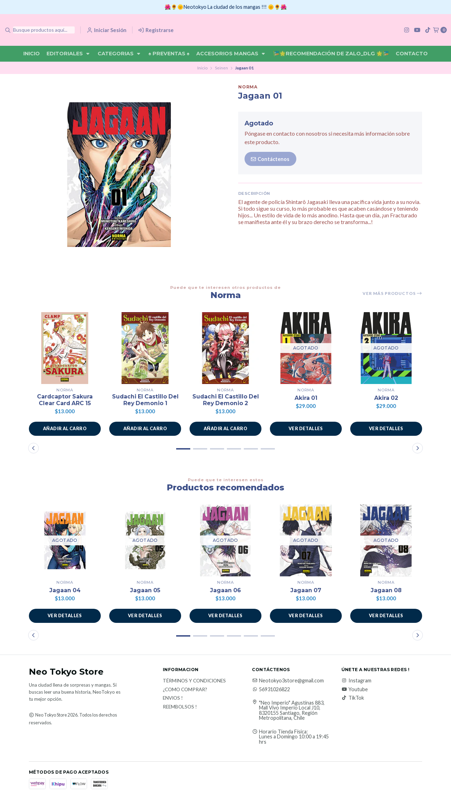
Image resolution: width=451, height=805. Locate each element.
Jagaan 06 (225, 591)
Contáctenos (269, 159)
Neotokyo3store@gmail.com (288, 681)
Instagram (356, 681)
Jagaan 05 (145, 591)
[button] (65, 429)
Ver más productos (392, 293)
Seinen (221, 68)
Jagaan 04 (65, 591)
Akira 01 (305, 398)
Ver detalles (306, 429)
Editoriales (69, 53)
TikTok (352, 698)
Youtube (354, 689)
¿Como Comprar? (185, 690)
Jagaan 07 (306, 591)
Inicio (31, 53)
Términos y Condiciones (194, 681)
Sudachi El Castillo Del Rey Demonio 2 (226, 400)
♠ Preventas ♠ (168, 53)
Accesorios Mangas (231, 53)
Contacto (412, 53)
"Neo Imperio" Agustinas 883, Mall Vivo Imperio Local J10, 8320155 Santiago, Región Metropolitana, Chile (292, 711)
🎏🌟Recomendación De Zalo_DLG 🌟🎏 (331, 53)
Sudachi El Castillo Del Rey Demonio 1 (145, 400)
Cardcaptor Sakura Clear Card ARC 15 (65, 400)
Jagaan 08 (386, 591)
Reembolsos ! (180, 707)
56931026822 (271, 689)
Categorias (120, 53)
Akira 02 (386, 398)
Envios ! (173, 698)
